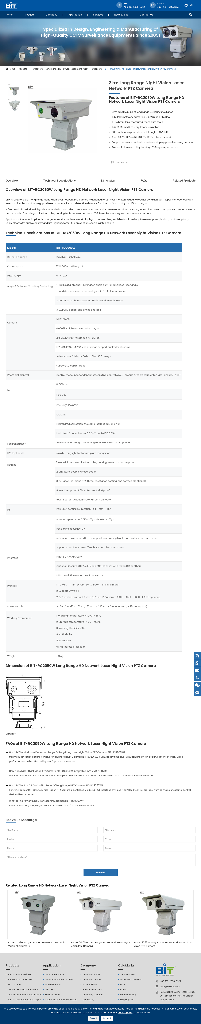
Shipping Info (127, 999)
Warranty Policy (128, 994)
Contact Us (146, 14)
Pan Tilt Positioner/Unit (19, 974)
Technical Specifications (59, 180)
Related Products (184, 180)
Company (51, 14)
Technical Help (127, 974)
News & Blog (121, 14)
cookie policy (125, 1012)
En (191, 5)
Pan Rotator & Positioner (20, 979)
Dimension (108, 180)
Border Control (52, 994)
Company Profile (91, 974)
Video (123, 989)
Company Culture (92, 979)
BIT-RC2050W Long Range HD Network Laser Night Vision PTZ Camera (140, 68)
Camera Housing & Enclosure (23, 989)
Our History (88, 999)
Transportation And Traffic (59, 979)
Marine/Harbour (53, 984)
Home (9, 14)
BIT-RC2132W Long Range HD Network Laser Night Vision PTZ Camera (37, 944)
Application (75, 14)
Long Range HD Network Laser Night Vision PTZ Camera (74, 68)
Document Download (131, 979)
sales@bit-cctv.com (168, 5)
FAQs (143, 180)
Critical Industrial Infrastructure (61, 999)
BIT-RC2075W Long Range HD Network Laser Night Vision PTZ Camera (163, 944)
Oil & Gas (50, 989)
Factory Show (90, 984)
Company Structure (93, 994)
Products (29, 14)
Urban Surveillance (54, 974)
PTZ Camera (36, 68)
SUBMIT (100, 872)
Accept (107, 1018)
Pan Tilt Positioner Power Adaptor (25, 999)
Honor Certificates (92, 989)
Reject (93, 1018)
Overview (12, 181)
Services (98, 14)
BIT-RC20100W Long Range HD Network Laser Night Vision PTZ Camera (100, 944)
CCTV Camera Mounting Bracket (25, 994)
